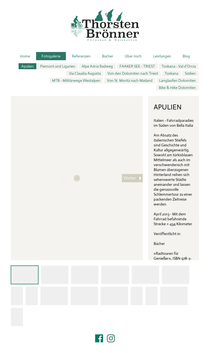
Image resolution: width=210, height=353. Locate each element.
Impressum (105, 345)
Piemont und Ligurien (57, 66)
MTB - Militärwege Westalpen (76, 80)
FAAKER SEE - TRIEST (137, 66)
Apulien (27, 66)
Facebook (99, 338)
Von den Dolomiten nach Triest (132, 73)
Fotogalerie (51, 56)
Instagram (111, 338)
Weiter (129, 178)
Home (25, 56)
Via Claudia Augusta (85, 73)
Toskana (171, 73)
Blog (186, 56)
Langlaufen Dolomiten (177, 80)
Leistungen (162, 56)
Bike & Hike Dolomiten (177, 87)
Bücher (107, 56)
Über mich (133, 56)
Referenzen (81, 56)
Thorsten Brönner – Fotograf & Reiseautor (105, 25)
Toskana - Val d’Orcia (179, 66)
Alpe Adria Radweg (97, 66)
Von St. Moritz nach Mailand (130, 80)
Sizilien (190, 73)
